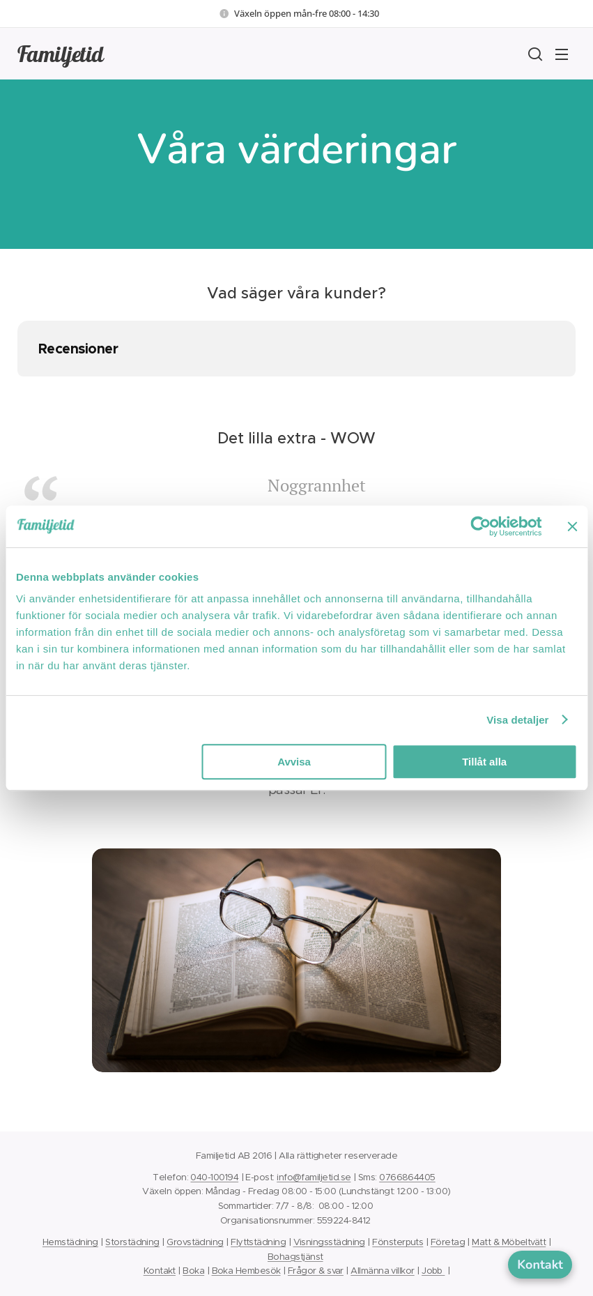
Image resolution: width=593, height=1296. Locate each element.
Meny (561, 54)
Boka (193, 1270)
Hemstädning (70, 1242)
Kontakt (160, 1270)
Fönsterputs (397, 1242)
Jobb (433, 1270)
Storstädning (132, 1242)
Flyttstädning (258, 1242)
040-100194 (214, 1177)
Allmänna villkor (382, 1270)
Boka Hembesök (246, 1270)
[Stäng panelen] (572, 526)
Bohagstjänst (295, 1257)
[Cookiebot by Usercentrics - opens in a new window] (480, 526)
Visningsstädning (329, 1242)
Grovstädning (195, 1242)
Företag (448, 1242)
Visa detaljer (517, 720)
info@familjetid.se (314, 1177)
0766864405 (407, 1177)
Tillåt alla (484, 762)
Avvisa (294, 762)
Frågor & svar (316, 1270)
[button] (534, 53)
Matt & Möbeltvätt (509, 1242)
